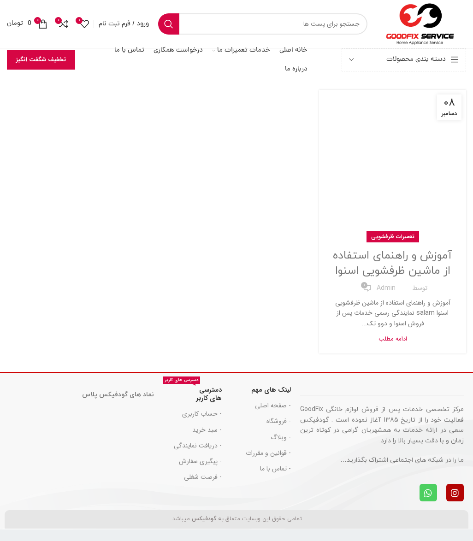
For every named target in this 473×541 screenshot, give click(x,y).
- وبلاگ (281, 437)
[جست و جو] (262, 24)
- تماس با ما (275, 469)
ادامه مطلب (392, 339)
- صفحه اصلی (273, 405)
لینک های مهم (271, 390)
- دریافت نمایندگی (198, 446)
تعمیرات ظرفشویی (392, 236)
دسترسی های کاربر (192, 392)
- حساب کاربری (202, 414)
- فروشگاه (278, 421)
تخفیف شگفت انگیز (41, 60)
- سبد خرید (207, 430)
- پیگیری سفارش (200, 461)
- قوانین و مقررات (268, 453)
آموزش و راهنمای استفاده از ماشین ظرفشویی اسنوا (392, 263)
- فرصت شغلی (203, 477)
